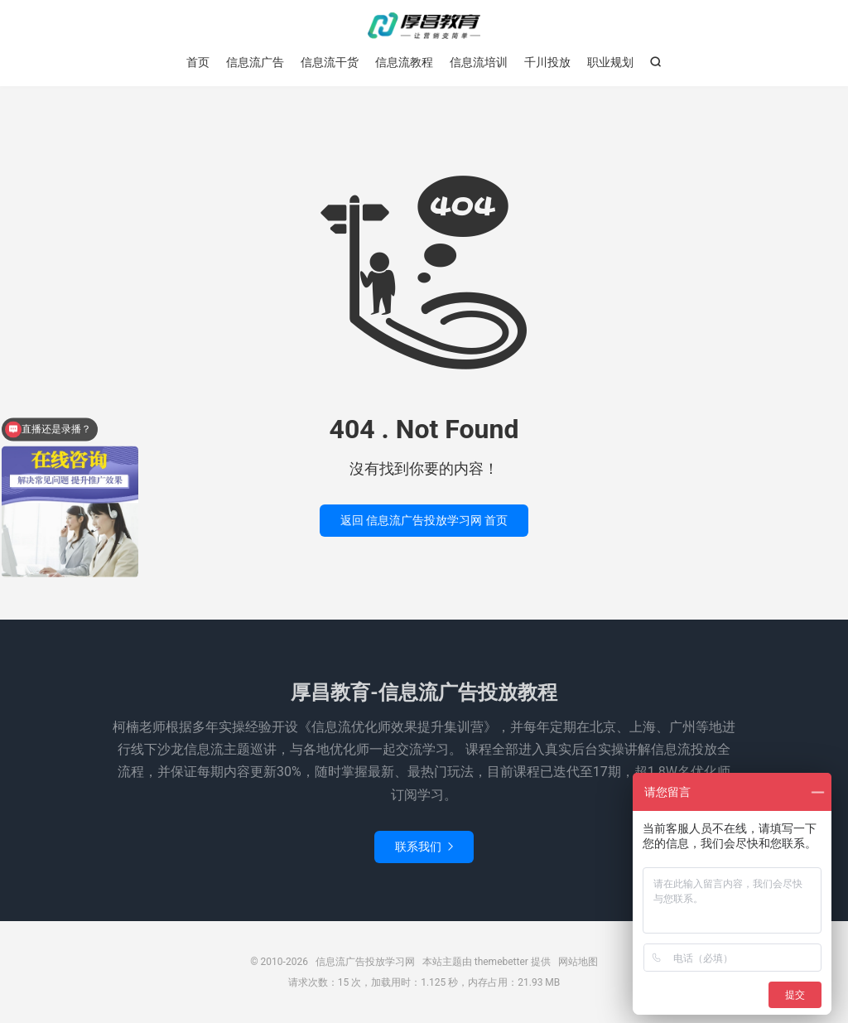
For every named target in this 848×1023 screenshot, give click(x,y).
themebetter (501, 962)
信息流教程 (404, 62)
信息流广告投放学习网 (424, 25)
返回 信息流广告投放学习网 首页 (424, 520)
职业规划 (610, 62)
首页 (198, 62)
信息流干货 (330, 62)
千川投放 (547, 62)
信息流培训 (479, 62)
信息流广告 (255, 62)
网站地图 (578, 962)
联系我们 (424, 846)
